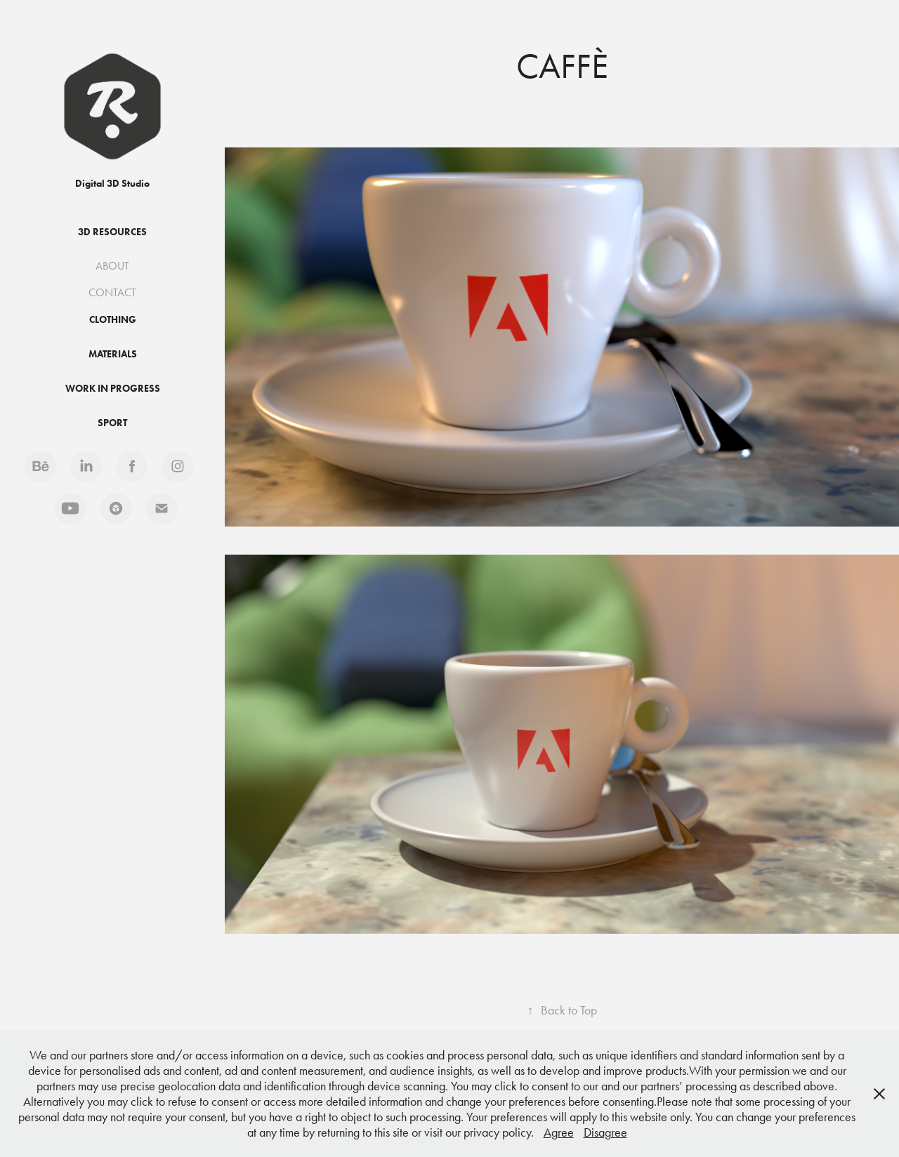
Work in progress (112, 389)
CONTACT (112, 292)
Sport (112, 423)
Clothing (112, 320)
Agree (559, 1132)
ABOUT (112, 265)
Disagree (605, 1132)
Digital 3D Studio (112, 184)
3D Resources (112, 232)
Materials (112, 354)
